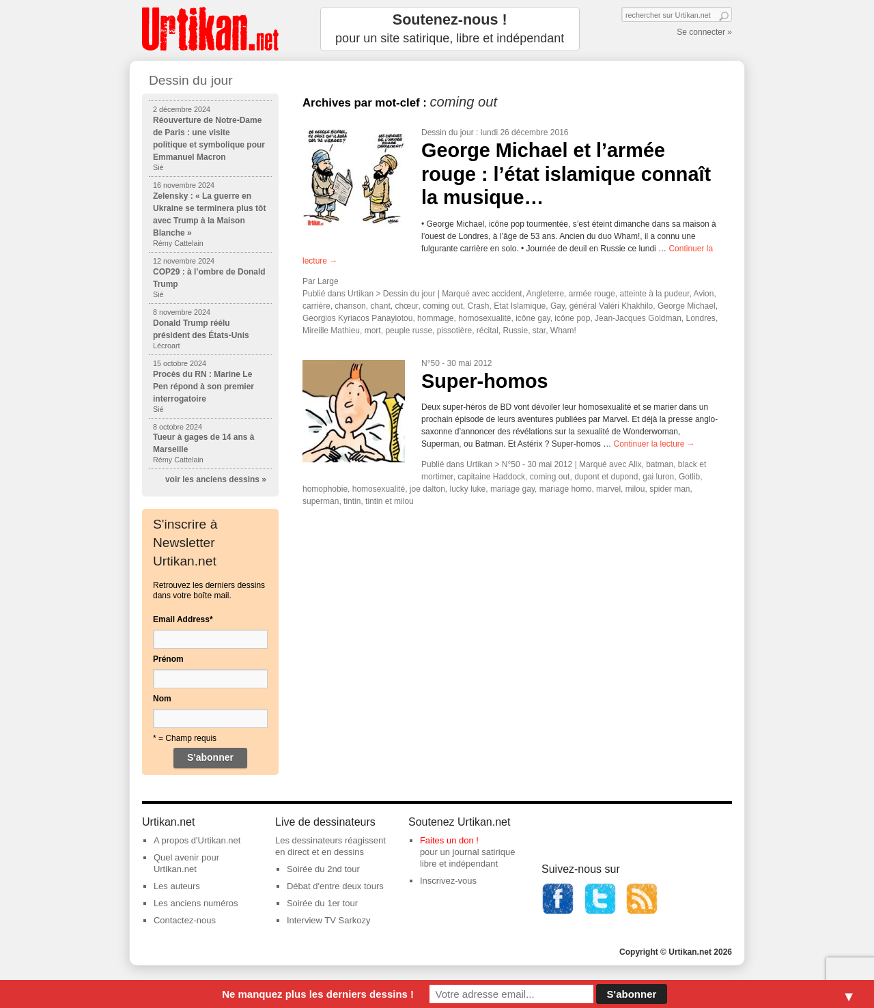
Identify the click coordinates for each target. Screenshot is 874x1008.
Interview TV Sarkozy (329, 920)
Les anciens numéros (196, 903)
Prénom (168, 659)
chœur (406, 306)
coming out (443, 306)
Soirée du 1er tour (322, 903)
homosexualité (484, 318)
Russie (515, 330)
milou (635, 489)
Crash (479, 306)
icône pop (572, 318)
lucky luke (468, 489)
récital (487, 330)
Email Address (183, 619)
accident (507, 293)
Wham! (563, 330)
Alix (634, 464)
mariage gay (512, 489)
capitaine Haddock (491, 476)
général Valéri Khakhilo (611, 306)
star (539, 330)
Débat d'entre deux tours (335, 886)
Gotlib (689, 476)
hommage (435, 318)
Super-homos (484, 381)
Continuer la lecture (653, 444)
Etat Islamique (520, 306)
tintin (352, 501)
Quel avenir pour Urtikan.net (186, 863)
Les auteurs (177, 886)
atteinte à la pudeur (654, 293)
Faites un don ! (449, 840)
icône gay (533, 318)
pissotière (454, 330)
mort (373, 330)
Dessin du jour (447, 132)
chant (380, 306)
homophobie (325, 489)
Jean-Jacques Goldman (638, 318)
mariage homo (565, 489)
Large (328, 281)
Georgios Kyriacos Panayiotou (357, 318)
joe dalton (427, 489)
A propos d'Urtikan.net (197, 840)
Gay (557, 306)
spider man (669, 489)
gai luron (658, 476)
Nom (162, 698)
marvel (608, 489)
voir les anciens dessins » (215, 479)
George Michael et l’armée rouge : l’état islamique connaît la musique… (566, 173)
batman (659, 464)
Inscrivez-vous (448, 881)
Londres (701, 318)
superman (320, 501)
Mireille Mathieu (331, 330)
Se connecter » (704, 32)
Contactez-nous (185, 920)
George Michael (687, 306)
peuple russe (408, 330)
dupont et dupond (606, 476)
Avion (704, 293)
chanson (350, 306)
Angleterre (545, 293)
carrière (316, 306)
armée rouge (592, 293)
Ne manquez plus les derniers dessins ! (318, 994)
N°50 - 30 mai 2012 (456, 363)
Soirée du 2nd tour (323, 869)
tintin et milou (389, 501)
